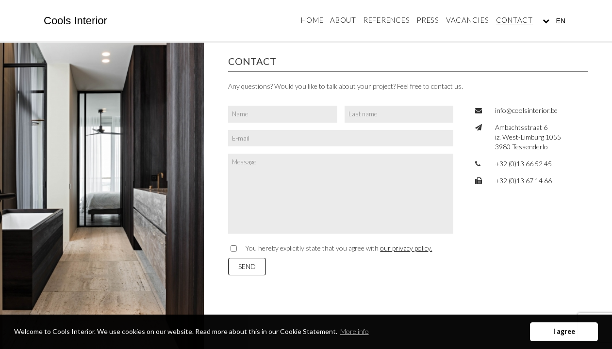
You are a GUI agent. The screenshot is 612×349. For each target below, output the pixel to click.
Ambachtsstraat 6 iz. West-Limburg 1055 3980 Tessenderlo (528, 137)
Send (247, 266)
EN (559, 21)
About (343, 20)
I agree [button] (564, 331)
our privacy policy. (406, 248)
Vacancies (467, 20)
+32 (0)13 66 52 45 (523, 163)
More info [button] (354, 331)
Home (312, 20)
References (386, 20)
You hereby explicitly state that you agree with (338, 248)
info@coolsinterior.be (526, 110)
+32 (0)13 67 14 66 (523, 180)
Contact (514, 20)
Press (427, 20)
